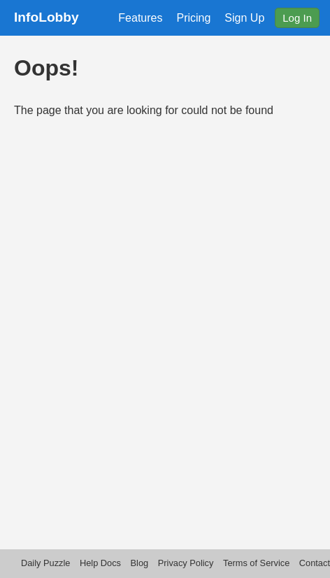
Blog (140, 563)
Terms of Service (256, 563)
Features (140, 18)
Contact (314, 563)
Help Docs (100, 563)
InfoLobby (46, 17)
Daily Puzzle (45, 563)
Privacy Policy (186, 563)
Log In (297, 18)
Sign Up (244, 18)
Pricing (193, 18)
